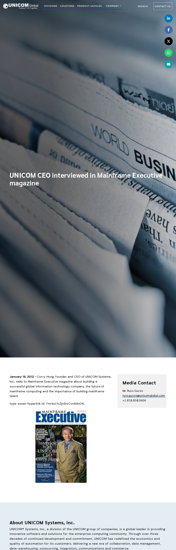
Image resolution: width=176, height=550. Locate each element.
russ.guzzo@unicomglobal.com (144, 395)
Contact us (163, 6)
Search (143, 6)
